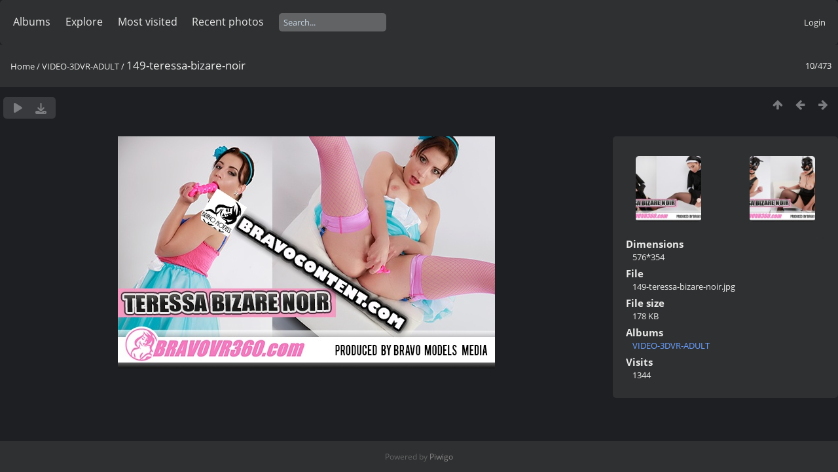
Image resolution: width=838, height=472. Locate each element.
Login (815, 22)
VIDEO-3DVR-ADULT (80, 66)
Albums (31, 21)
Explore (84, 21)
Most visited (147, 21)
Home (22, 66)
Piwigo (441, 456)
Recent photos (228, 21)
